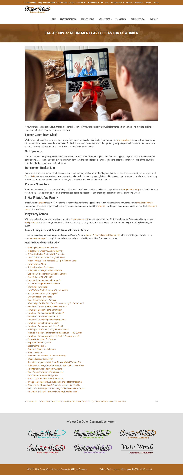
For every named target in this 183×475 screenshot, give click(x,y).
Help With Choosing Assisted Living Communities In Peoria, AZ (56, 388)
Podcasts (139, 3)
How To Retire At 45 (37, 264)
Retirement (32, 401)
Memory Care (104, 19)
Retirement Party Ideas (82, 401)
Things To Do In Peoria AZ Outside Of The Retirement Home (55, 382)
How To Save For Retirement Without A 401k (48, 290)
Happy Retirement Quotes (39, 342)
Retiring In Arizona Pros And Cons (43, 248)
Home (53, 19)
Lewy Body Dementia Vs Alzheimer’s (44, 280)
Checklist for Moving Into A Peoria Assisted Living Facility (54, 385)
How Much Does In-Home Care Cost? (45, 310)
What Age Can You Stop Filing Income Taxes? (48, 329)
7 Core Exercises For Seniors (41, 267)
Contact (154, 19)
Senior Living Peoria (37, 346)
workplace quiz (32, 222)
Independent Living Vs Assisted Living (45, 251)
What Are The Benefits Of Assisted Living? (47, 356)
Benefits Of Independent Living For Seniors (47, 274)
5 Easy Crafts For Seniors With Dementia (46, 254)
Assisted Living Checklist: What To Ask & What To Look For (54, 362)
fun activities (31, 176)
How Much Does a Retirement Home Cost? (47, 306)
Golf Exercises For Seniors (40, 297)
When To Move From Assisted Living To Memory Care (52, 261)
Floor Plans (121, 19)
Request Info (116, 3)
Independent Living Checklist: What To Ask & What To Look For (56, 365)
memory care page (36, 238)
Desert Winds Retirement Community (103, 235)
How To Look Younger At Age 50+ (43, 375)
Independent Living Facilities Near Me (45, 270)
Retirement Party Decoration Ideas (57, 401)
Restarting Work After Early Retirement (45, 378)
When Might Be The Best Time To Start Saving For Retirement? (56, 303)
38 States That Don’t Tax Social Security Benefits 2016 (52, 392)
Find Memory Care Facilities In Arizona (45, 369)
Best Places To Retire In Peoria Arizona (45, 372)
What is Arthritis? (35, 352)
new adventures (124, 140)
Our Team (104, 3)
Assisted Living (87, 19)
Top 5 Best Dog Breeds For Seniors (44, 284)
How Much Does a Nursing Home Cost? (46, 313)
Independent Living (68, 19)
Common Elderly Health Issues (42, 349)
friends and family (144, 203)
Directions (92, 3)
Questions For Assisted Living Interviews (46, 257)
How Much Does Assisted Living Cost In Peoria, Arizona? (53, 336)
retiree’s (101, 206)
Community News (138, 19)
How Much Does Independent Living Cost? (47, 320)
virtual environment (79, 219)
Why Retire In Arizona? (38, 287)
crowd (42, 203)
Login (156, 3)
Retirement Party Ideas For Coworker (109, 401)
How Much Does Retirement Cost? (43, 323)
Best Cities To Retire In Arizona (42, 300)
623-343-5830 (49, 3)
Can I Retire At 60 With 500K (40, 277)
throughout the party (130, 189)
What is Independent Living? (40, 359)
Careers (128, 3)
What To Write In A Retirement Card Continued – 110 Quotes (55, 333)
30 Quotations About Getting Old (42, 293)
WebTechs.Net (146, 469)
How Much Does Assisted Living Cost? (45, 326)
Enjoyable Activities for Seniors (42, 339)
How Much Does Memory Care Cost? (44, 316)
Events (148, 3)
